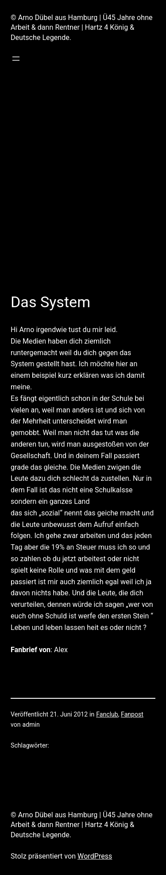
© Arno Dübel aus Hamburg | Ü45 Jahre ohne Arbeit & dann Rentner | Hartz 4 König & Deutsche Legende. (82, 27)
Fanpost (132, 714)
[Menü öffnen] (16, 58)
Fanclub (107, 714)
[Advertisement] (83, 192)
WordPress (94, 856)
